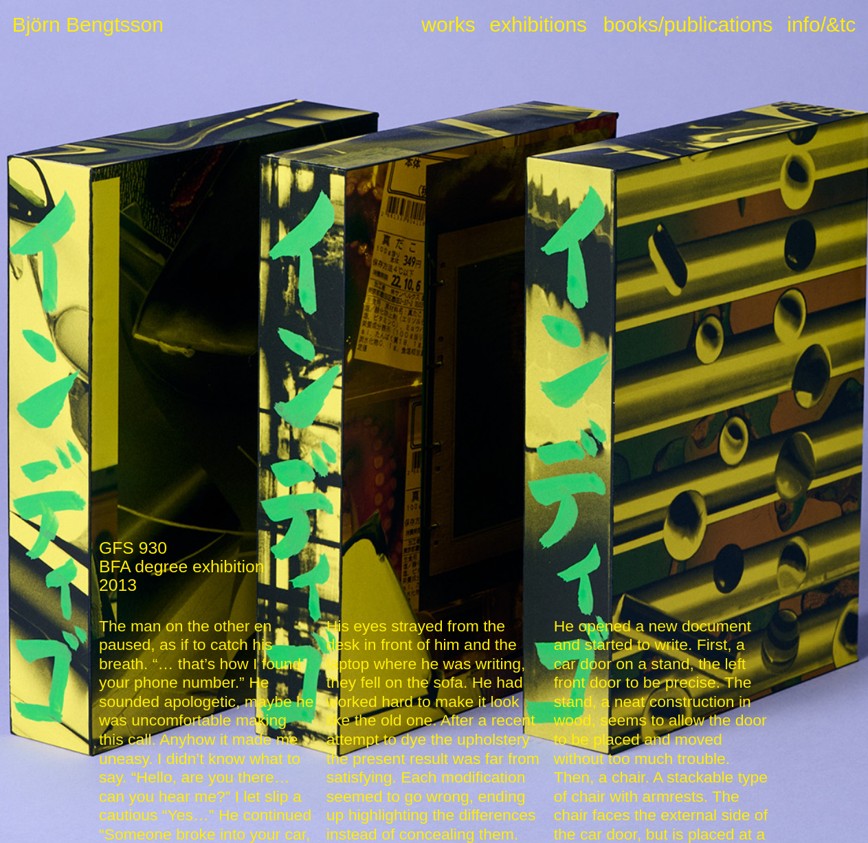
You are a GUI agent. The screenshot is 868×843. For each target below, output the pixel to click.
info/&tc (821, 24)
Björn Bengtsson (88, 24)
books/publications (688, 24)
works (448, 24)
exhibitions (538, 24)
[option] (433, 275)
